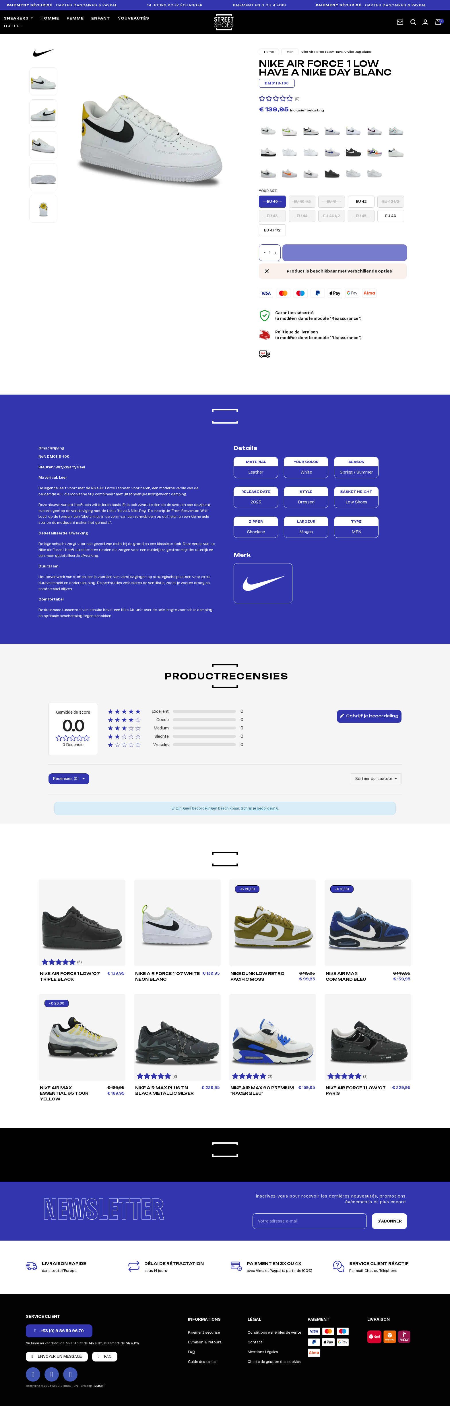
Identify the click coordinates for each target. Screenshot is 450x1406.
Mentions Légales (263, 1352)
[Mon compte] (425, 22)
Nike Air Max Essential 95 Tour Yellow (64, 1094)
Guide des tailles (202, 1361)
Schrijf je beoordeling (369, 716)
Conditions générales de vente (274, 1332)
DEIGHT (99, 1386)
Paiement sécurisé (204, 1332)
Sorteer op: (366, 778)
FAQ (191, 1352)
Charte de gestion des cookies (274, 1361)
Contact (255, 1342)
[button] (413, 22)
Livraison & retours (205, 1342)
